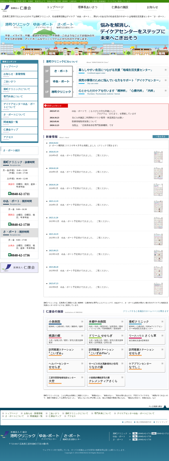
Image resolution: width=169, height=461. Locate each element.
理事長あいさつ (87, 7)
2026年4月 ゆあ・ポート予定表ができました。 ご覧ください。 (79, 155)
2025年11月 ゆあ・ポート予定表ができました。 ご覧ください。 (80, 237)
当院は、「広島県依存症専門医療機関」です (92, 125)
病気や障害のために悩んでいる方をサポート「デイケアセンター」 (120, 82)
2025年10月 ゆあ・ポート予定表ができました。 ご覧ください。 (80, 254)
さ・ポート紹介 (11, 150)
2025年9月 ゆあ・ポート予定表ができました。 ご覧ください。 (79, 270)
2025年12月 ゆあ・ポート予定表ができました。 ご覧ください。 (80, 221)
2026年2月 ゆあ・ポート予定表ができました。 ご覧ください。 (79, 188)
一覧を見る (160, 136)
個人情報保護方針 (144, 422)
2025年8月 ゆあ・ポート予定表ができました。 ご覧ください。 (79, 287)
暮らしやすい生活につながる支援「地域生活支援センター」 (116, 71)
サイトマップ (161, 422)
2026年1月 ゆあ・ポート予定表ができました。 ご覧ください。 (79, 205)
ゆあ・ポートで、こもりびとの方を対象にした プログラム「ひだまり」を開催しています (104, 112)
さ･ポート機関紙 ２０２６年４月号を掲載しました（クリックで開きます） (84, 144)
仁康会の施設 (120, 7)
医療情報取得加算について (84, 121)
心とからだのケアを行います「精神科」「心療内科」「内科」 (117, 92)
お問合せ (128, 422)
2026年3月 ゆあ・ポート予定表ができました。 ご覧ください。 (79, 172)
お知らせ (152, 7)
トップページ (55, 7)
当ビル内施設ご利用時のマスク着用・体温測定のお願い (98, 117)
